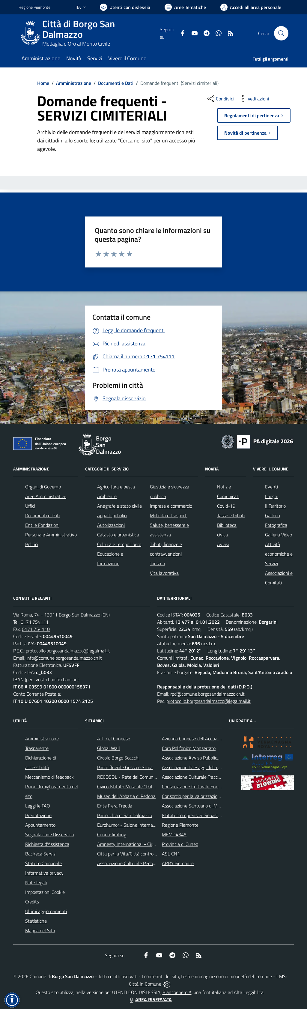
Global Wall (108, 748)
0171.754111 (35, 621)
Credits (32, 901)
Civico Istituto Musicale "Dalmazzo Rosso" (138, 786)
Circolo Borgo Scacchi (118, 757)
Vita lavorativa (164, 573)
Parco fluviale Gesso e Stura (125, 767)
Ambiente (107, 496)
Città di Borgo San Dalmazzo (78, 29)
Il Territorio (275, 505)
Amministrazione (73, 83)
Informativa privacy (44, 872)
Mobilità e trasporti (168, 515)
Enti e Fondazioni (42, 525)
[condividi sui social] (220, 98)
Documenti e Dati (115, 83)
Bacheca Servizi (40, 853)
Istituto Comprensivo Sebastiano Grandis (202, 815)
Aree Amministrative (45, 496)
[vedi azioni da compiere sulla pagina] (253, 98)
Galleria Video (278, 534)
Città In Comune (145, 983)
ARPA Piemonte (178, 863)
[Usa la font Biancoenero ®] (125, 7)
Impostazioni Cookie (45, 892)
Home (43, 83)
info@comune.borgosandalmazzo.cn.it (64, 657)
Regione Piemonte (180, 824)
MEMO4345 (174, 834)
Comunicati (228, 496)
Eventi (271, 486)
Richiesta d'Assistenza (47, 844)
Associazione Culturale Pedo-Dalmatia (135, 863)
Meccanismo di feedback (49, 777)
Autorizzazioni (111, 525)
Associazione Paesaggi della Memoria (199, 767)
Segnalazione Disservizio (49, 834)
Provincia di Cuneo (180, 844)
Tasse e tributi (231, 515)
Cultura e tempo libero (119, 544)
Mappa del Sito (40, 930)
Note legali (36, 882)
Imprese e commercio (171, 505)
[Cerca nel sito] (281, 33)
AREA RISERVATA (150, 999)
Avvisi (223, 544)
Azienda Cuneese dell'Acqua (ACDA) (197, 738)
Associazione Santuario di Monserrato (199, 805)
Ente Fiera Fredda (114, 805)
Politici (31, 544)
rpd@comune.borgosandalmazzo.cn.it (207, 693)
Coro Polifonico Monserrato (189, 748)
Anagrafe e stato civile (119, 505)
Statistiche (36, 920)
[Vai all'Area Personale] (250, 7)
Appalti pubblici (112, 515)
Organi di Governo (43, 486)
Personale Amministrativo (51, 534)
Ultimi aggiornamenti (46, 911)
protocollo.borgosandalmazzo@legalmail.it (68, 650)
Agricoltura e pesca (116, 486)
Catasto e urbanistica (118, 534)
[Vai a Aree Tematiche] (185, 7)
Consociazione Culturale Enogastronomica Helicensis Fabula (221, 786)
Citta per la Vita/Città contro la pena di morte (142, 853)
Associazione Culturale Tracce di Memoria (202, 777)
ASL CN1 (171, 853)
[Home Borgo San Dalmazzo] (89, 33)
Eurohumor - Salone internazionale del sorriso (142, 824)
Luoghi (271, 496)
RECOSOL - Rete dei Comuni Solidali (133, 777)
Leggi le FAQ (37, 805)
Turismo (157, 563)
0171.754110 (36, 629)
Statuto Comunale (43, 863)
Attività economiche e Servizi (279, 554)
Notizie (224, 486)
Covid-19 (226, 505)
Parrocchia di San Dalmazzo (124, 815)
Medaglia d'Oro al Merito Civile (76, 44)
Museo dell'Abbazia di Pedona (126, 796)
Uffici (30, 505)
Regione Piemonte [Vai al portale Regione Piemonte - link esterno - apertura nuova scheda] (34, 7)
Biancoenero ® (177, 992)
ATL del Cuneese (113, 738)
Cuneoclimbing (111, 834)
